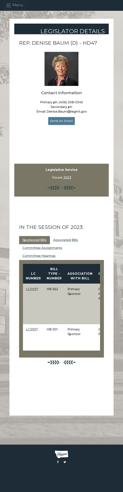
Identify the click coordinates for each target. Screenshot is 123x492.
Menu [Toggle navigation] (14, 5)
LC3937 (32, 329)
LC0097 (32, 289)
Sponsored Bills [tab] (34, 240)
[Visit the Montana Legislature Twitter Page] (64, 462)
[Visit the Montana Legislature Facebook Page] (58, 462)
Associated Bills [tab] (65, 240)
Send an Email (61, 121)
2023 (67, 177)
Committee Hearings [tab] (39, 256)
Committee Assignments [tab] (42, 248)
